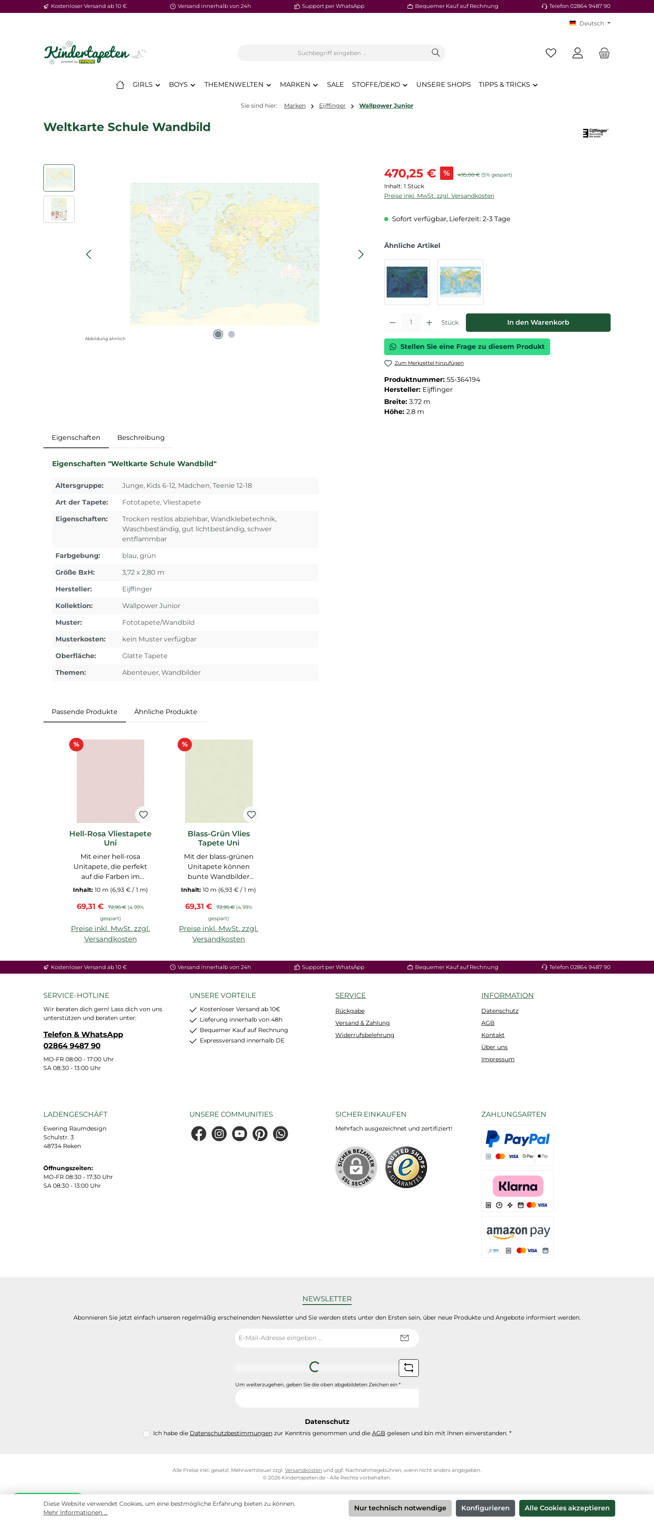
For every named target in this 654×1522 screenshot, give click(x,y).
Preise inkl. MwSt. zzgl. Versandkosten (439, 195)
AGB (488, 1023)
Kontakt (493, 1035)
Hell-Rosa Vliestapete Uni (110, 838)
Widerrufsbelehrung (365, 1035)
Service (350, 995)
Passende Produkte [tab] (85, 712)
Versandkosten (303, 1470)
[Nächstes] (361, 254)
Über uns (494, 1047)
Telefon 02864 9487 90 (580, 6)
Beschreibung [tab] (141, 438)
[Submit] (404, 1338)
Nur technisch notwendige (400, 1508)
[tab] (76, 437)
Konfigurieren (485, 1508)
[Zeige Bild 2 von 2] (231, 334)
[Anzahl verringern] (392, 322)
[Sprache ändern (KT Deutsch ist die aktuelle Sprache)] (590, 23)
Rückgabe (350, 1011)
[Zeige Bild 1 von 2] (218, 334)
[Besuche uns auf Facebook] (198, 1133)
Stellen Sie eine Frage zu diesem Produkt (467, 347)
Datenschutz (499, 1011)
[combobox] (332, 53)
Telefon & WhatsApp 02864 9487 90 (83, 1040)
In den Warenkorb (538, 322)
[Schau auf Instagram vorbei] (219, 1133)
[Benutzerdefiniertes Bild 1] (406, 1167)
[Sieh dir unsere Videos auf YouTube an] (239, 1133)
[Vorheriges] (89, 254)
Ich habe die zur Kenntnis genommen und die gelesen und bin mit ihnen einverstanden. (332, 1433)
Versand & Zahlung (362, 1023)
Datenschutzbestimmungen (231, 1433)
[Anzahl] (410, 322)
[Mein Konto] (577, 53)
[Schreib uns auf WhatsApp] (280, 1133)
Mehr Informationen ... (75, 1512)
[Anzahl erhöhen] (429, 322)
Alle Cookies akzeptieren (567, 1508)
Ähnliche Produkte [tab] (165, 712)
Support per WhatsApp (333, 6)
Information (507, 995)
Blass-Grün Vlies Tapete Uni (219, 838)
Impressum (498, 1059)
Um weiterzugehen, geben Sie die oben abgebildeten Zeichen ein (318, 1384)
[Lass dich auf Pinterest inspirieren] (260, 1133)
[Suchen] (436, 53)
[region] (205, 254)
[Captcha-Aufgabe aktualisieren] (409, 1368)
